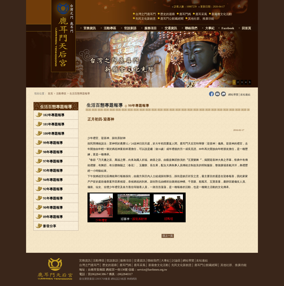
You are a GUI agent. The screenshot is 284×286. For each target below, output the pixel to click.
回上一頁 (168, 235)
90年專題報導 (53, 207)
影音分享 (49, 226)
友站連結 (245, 94)
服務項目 (150, 28)
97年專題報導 (53, 161)
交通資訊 (171, 28)
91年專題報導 (53, 198)
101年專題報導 (53, 124)
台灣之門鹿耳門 (145, 14)
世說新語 (130, 28)
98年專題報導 (53, 152)
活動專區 (110, 28)
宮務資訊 (89, 28)
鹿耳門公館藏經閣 (171, 18)
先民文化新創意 (145, 18)
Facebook (228, 28)
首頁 (50, 93)
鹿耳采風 (201, 14)
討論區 (176, 260)
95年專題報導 (53, 170)
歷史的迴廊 (167, 14)
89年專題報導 (53, 217)
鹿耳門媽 (185, 14)
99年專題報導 (53, 143)
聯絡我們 (191, 28)
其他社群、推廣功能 (201, 18)
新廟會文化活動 (222, 14)
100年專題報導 (53, 133)
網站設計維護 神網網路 (124, 278)
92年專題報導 (53, 189)
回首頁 (246, 28)
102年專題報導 (53, 115)
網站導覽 (233, 94)
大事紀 (209, 28)
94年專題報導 (53, 180)
